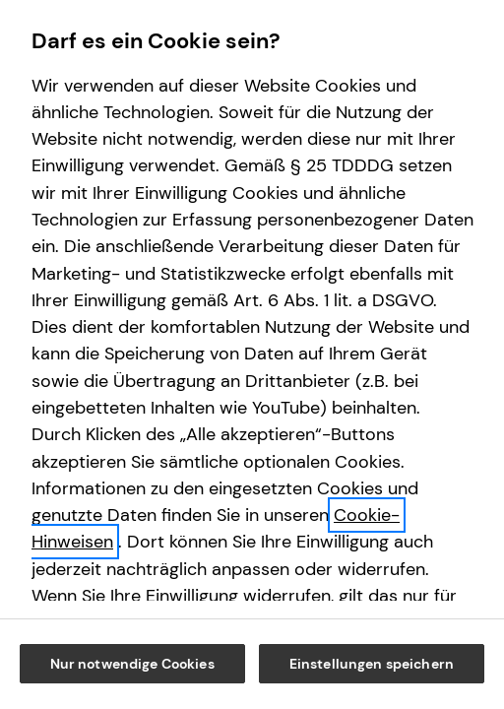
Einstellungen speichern (253, 664)
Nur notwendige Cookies (253, 608)
